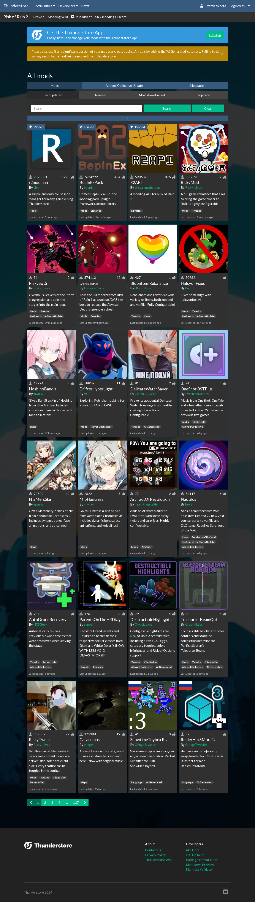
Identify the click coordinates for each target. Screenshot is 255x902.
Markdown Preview (200, 865)
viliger (88, 745)
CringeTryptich (146, 745)
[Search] (86, 109)
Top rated (204, 95)
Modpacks (197, 85)
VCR (87, 394)
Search (167, 108)
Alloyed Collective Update (124, 85)
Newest (100, 95)
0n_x (188, 288)
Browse (38, 17)
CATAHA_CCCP (146, 394)
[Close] (222, 53)
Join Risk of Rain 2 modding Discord (99, 17)
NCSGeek (40, 624)
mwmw (38, 394)
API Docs (193, 850)
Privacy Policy (155, 855)
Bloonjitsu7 (143, 288)
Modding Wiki (58, 17)
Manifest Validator (199, 869)
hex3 (188, 504)
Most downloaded (152, 95)
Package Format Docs (201, 860)
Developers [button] (66, 6)
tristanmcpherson (147, 187)
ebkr (36, 187)
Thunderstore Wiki (158, 860)
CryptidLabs (143, 624)
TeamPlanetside (146, 504)
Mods (55, 85)
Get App (215, 35)
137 (76, 802)
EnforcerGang (94, 288)
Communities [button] (43, 6)
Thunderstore (16, 5)
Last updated (53, 95)
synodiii (89, 624)
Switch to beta (213, 6)
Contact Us (153, 850)
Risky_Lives (193, 187)
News (85, 6)
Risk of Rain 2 (15, 16)
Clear (208, 108)
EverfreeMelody (197, 394)
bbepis (88, 187)
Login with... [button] (238, 6)
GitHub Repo (195, 855)
